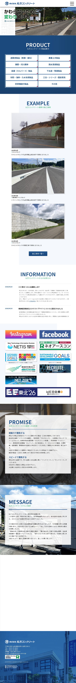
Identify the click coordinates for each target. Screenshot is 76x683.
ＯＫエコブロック (15, 152)
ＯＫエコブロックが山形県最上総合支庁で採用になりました (30, 155)
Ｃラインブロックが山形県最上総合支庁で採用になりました (30, 200)
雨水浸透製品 (54, 64)
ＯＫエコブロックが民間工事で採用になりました (26, 245)
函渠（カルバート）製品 (21, 70)
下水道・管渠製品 (54, 70)
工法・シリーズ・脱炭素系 (54, 77)
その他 (54, 84)
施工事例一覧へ (38, 253)
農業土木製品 (54, 57)
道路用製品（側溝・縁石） (21, 57)
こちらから (32, 301)
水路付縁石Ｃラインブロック (18, 197)
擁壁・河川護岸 (21, 64)
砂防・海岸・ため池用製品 (21, 77)
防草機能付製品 (21, 84)
